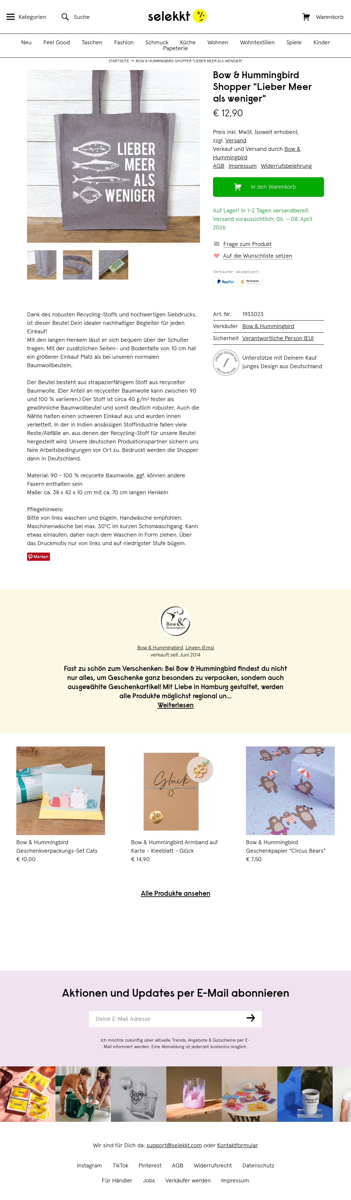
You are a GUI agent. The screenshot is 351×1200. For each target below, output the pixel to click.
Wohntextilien (257, 43)
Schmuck (156, 43)
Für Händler (117, 1181)
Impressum (235, 1181)
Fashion (124, 43)
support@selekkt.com (174, 1146)
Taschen (92, 43)
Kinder (321, 43)
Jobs (149, 1181)
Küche (188, 43)
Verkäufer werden (188, 1181)
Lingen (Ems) (200, 647)
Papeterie (175, 48)
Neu (26, 43)
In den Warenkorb (273, 187)
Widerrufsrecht (213, 1166)
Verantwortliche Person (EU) (277, 338)
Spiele (294, 43)
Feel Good (56, 43)
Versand (235, 141)
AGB (177, 1166)
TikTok (120, 1166)
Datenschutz (258, 1166)
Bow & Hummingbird (268, 326)
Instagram (89, 1166)
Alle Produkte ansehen (175, 894)
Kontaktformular (237, 1146)
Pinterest (150, 1166)
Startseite (119, 61)
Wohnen (217, 43)
